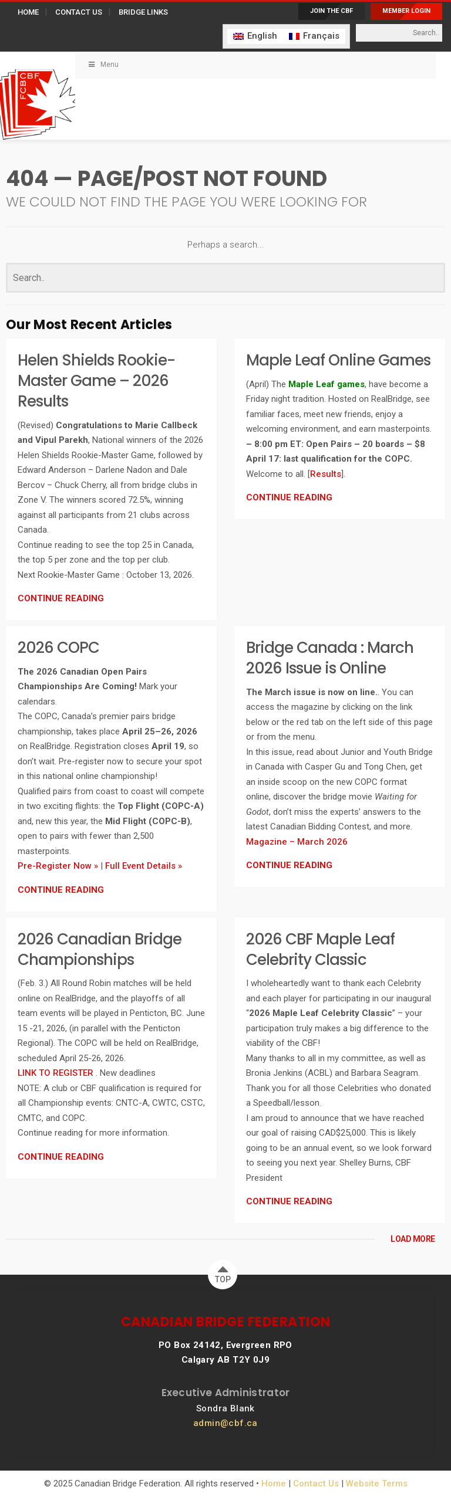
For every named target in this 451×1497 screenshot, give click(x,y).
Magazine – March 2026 (297, 841)
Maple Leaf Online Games (338, 360)
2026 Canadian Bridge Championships (99, 949)
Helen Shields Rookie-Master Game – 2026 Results (96, 381)
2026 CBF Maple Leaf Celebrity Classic (320, 949)
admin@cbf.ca (225, 1423)
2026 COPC (58, 647)
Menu (103, 64)
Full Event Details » (143, 866)
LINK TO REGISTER (57, 1073)
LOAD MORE (413, 1239)
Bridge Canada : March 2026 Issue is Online (329, 658)
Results (325, 474)
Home (273, 1483)
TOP (223, 1272)
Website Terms (377, 1483)
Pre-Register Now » (58, 866)
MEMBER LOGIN (406, 11)
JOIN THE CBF (331, 11)
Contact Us (316, 1483)
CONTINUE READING (61, 598)
